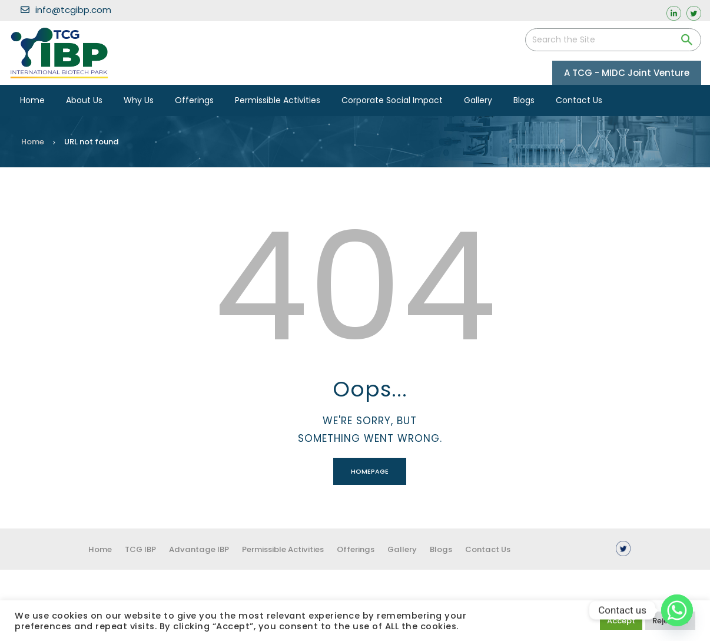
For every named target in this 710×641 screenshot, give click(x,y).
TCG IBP (145, 549)
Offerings (381, 549)
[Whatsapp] (677, 610)
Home (32, 141)
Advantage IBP (209, 549)
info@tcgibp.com (66, 10)
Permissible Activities (301, 549)
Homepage (370, 471)
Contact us (529, 549)
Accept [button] (621, 620)
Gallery (433, 549)
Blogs (477, 549)
